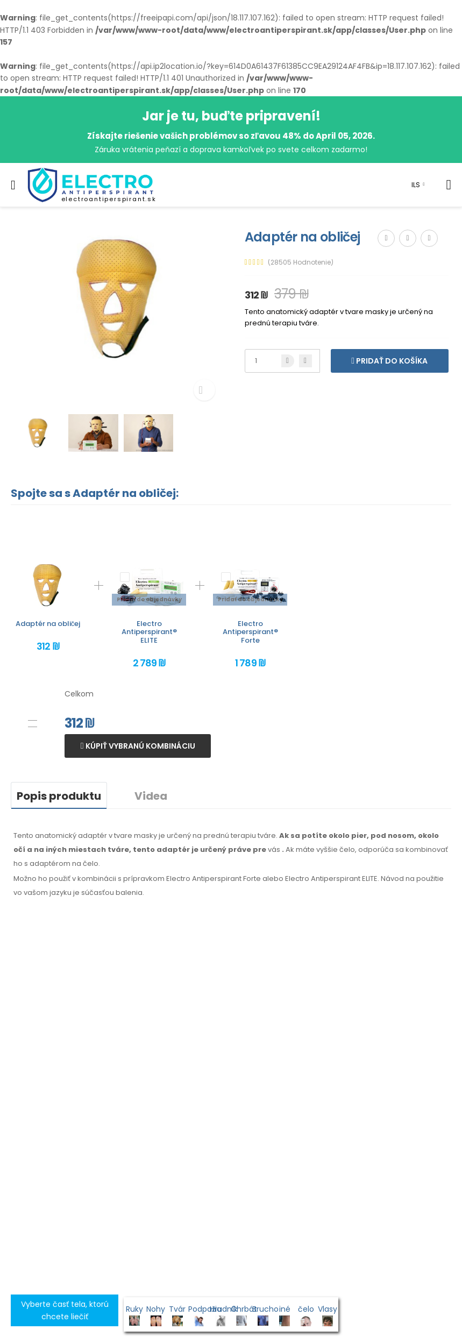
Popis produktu (59, 795)
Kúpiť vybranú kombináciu (139, 746)
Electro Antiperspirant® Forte (250, 631)
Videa (150, 795)
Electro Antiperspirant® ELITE (149, 631)
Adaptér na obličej (48, 623)
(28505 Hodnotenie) (300, 262)
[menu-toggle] (13, 185)
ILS (415, 184)
